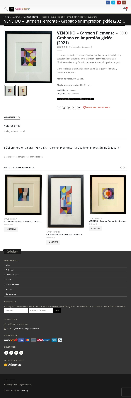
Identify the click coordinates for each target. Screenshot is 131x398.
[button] (121, 167)
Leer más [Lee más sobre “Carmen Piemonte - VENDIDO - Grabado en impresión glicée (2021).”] (12, 229)
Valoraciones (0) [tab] (12, 117)
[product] (23, 194)
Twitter (64, 108)
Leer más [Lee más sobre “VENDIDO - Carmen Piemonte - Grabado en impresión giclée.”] (96, 228)
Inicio (8, 265)
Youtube (16, 353)
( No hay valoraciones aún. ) (80, 47)
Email (79, 108)
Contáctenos (11, 294)
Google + (74, 108)
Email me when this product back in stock (75, 99)
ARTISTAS (10, 270)
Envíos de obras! (12, 284)
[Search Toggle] (6, 9)
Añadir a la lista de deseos (98, 107)
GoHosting (24, 390)
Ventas (9, 279)
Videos (9, 289)
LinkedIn (69, 108)
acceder (13, 156)
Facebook (59, 108)
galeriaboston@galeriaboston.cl (27, 328)
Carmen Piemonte (72, 94)
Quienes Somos (12, 274)
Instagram (21, 353)
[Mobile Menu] (11, 9)
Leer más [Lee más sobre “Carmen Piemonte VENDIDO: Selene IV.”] (54, 242)
